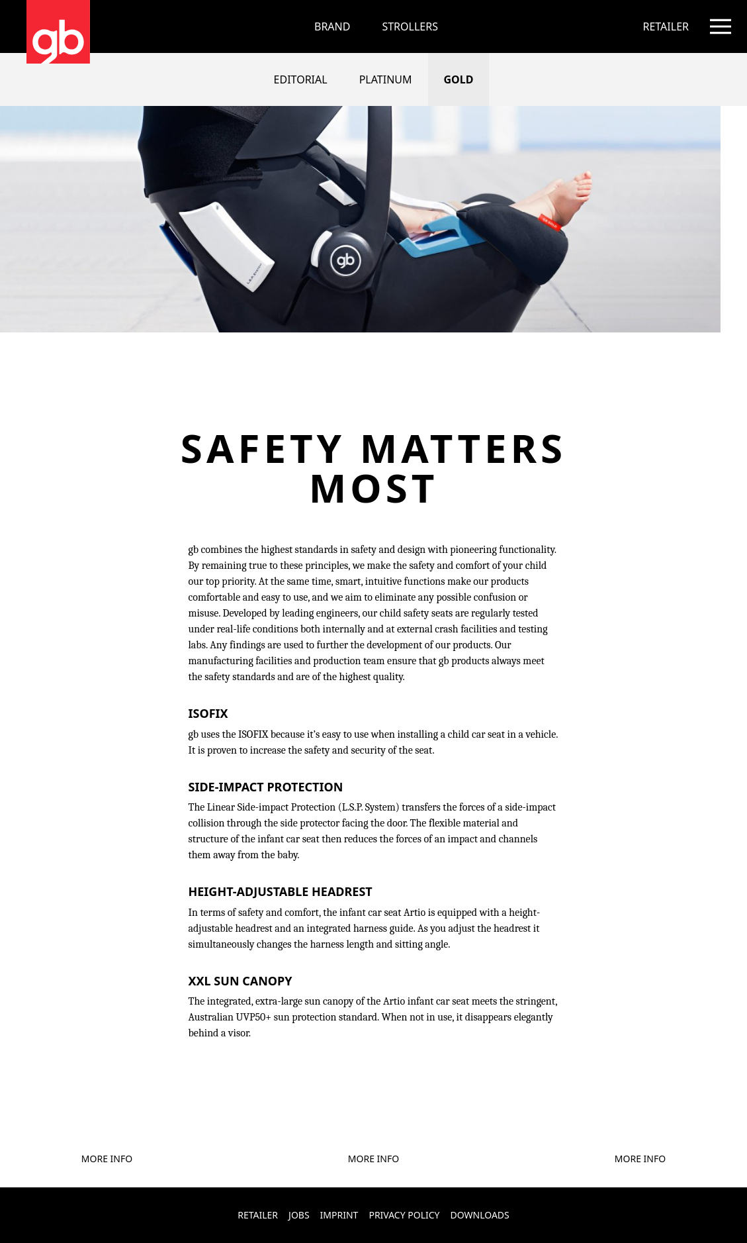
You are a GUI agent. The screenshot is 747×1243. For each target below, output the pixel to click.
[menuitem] (410, 26)
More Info (106, 1158)
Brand (332, 26)
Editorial (301, 79)
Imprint (339, 1215)
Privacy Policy (404, 1215)
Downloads (480, 1215)
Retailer (258, 1215)
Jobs (299, 1215)
